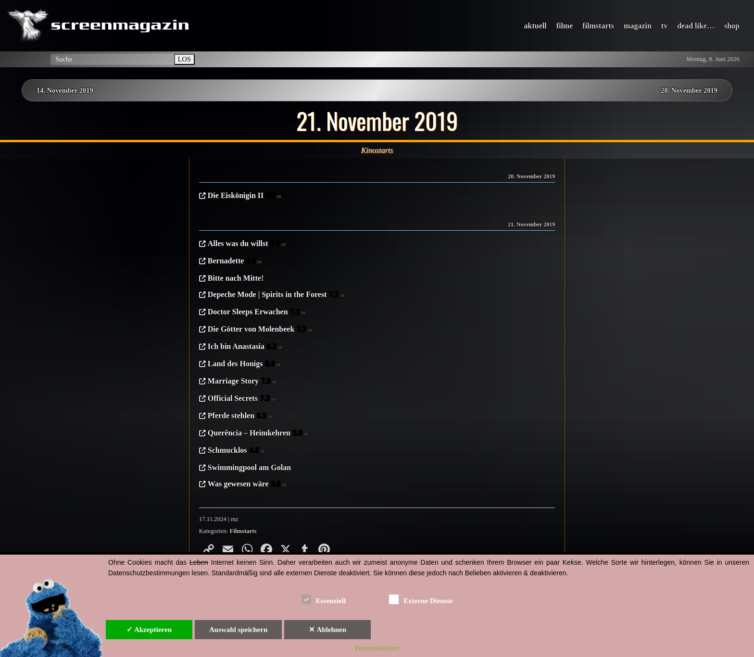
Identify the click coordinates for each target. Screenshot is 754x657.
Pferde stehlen (240, 416)
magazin (638, 26)
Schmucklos (236, 451)
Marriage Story (242, 381)
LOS (184, 59)
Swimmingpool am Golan (249, 467)
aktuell (535, 26)
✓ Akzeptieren (149, 629)
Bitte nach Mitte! (236, 278)
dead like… (696, 26)
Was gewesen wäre (247, 484)
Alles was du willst (247, 244)
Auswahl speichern (238, 629)
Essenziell (324, 599)
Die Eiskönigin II (244, 196)
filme (564, 26)
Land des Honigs (244, 364)
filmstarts (598, 26)
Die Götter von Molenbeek (260, 329)
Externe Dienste (420, 599)
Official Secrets (242, 399)
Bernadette (235, 261)
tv (664, 26)
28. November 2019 (689, 90)
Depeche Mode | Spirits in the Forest (276, 295)
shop (732, 26)
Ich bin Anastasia (245, 347)
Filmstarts (242, 531)
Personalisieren (377, 648)
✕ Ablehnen (327, 629)
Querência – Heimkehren (258, 433)
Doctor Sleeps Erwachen (256, 312)
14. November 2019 (65, 90)
